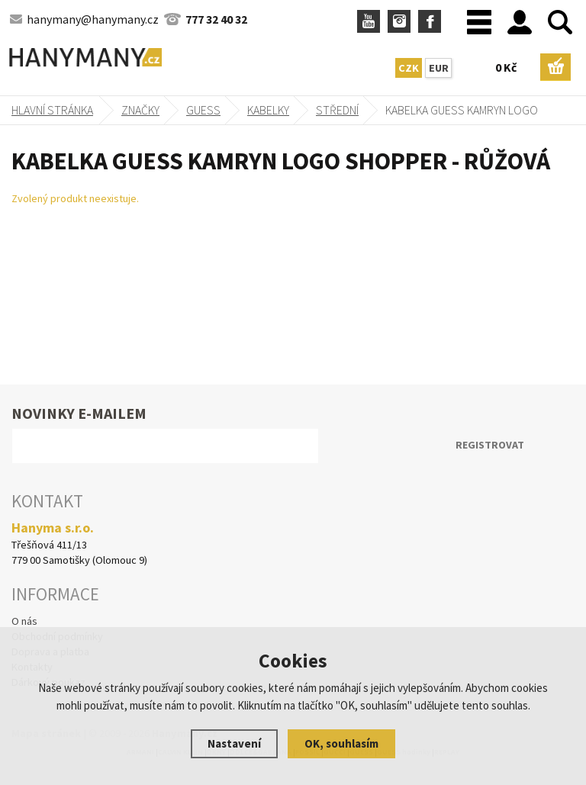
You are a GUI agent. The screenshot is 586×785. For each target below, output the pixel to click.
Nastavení (234, 743)
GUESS (203, 109)
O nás (24, 621)
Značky (140, 109)
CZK (408, 68)
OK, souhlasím (341, 743)
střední (337, 109)
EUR (439, 68)
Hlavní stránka (52, 109)
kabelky (268, 109)
